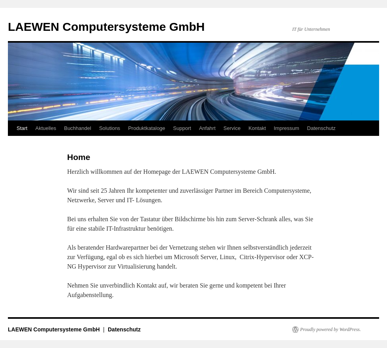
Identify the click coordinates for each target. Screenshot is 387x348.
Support (182, 128)
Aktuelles (45, 128)
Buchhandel (77, 128)
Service (232, 128)
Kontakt (257, 128)
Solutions (109, 128)
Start (22, 128)
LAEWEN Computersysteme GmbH (106, 26)
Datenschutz (321, 128)
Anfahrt (207, 128)
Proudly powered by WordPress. (330, 329)
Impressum (286, 128)
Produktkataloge (146, 128)
